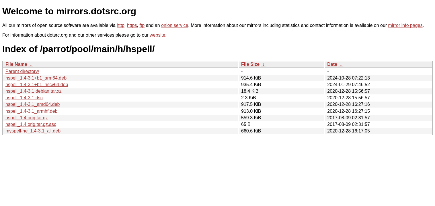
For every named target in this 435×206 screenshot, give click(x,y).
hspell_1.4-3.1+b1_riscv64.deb (36, 84)
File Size (250, 64)
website (157, 35)
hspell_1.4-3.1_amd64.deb (32, 104)
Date (332, 64)
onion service (174, 25)
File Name (16, 64)
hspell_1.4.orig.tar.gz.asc (30, 124)
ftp (142, 25)
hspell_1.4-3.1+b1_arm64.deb (36, 78)
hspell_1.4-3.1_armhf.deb (31, 111)
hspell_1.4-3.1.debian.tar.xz (33, 91)
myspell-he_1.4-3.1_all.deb (33, 130)
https (132, 25)
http (120, 25)
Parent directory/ (22, 71)
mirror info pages (405, 25)
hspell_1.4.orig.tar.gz (26, 117)
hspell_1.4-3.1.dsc (24, 97)
